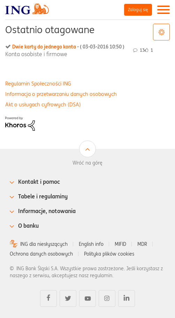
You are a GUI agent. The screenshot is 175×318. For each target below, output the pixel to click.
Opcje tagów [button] (161, 32)
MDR (142, 244)
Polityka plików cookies (109, 254)
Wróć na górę (87, 163)
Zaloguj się (138, 9)
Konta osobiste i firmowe (36, 54)
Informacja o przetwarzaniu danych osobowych (61, 94)
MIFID (120, 244)
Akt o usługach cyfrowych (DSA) (43, 104)
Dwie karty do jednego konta (68, 47)
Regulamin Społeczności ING (38, 83)
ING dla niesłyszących (44, 244)
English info (91, 244)
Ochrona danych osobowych (41, 254)
